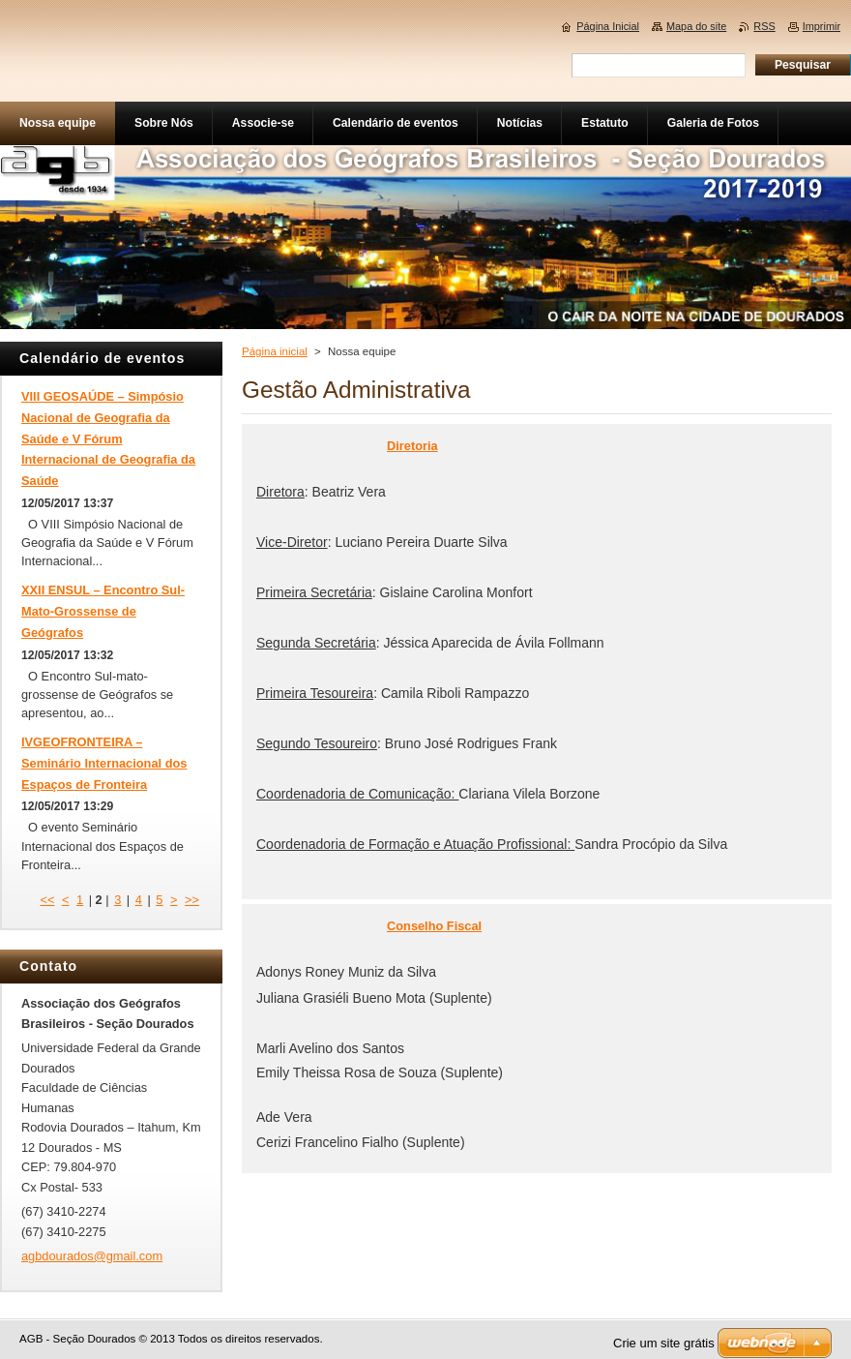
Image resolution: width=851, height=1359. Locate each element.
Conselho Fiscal (434, 926)
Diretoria (412, 445)
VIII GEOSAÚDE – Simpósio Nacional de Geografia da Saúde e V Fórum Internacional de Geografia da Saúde (108, 438)
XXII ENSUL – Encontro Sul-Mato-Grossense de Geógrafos (103, 611)
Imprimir (821, 26)
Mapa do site (696, 26)
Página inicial (275, 351)
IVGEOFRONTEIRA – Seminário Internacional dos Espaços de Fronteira (104, 763)
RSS (764, 26)
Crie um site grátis (664, 1343)
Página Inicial (607, 26)
